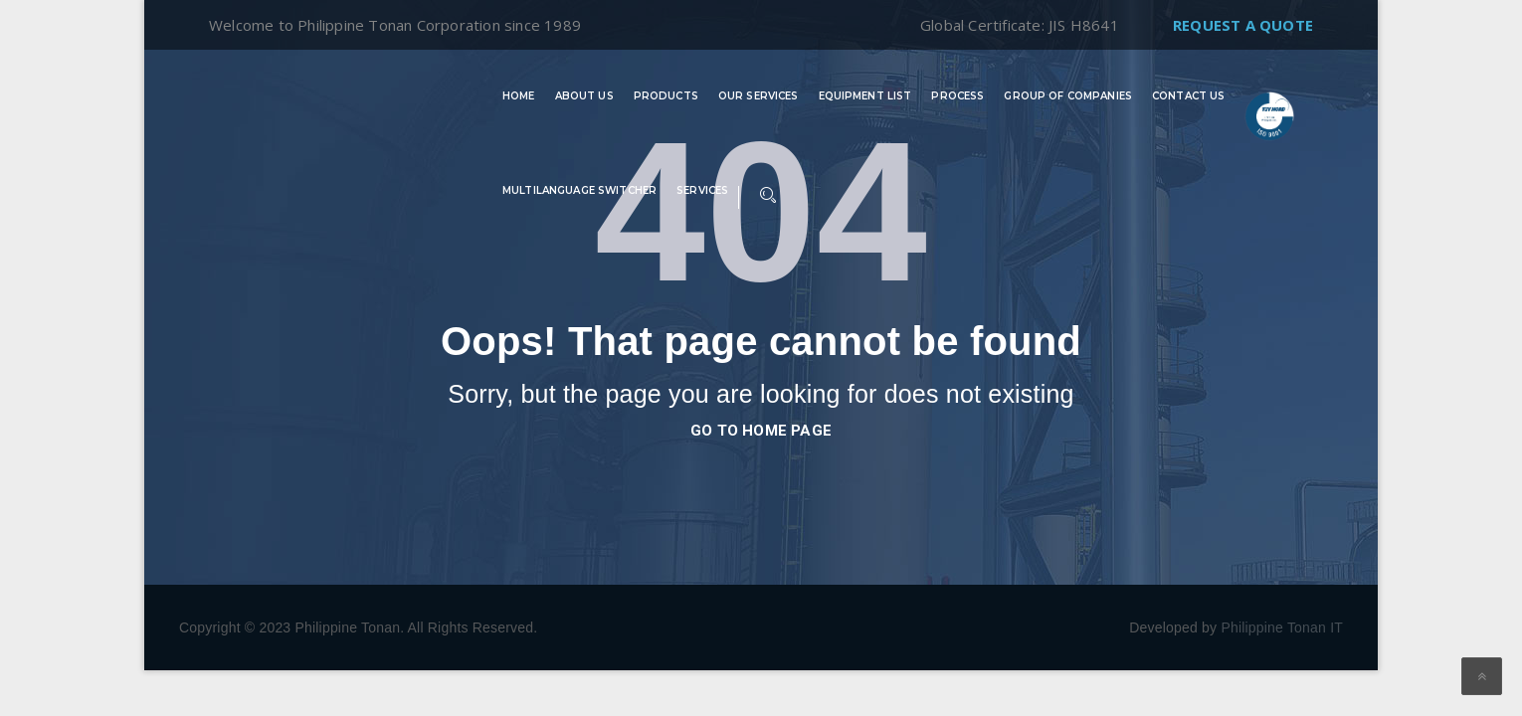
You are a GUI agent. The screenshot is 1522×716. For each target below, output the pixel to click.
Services (702, 191)
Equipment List (865, 96)
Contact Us (1188, 96)
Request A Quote (1243, 25)
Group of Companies (1068, 96)
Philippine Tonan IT (1282, 627)
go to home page (761, 431)
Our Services (758, 96)
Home (518, 96)
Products (666, 96)
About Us (584, 96)
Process (957, 96)
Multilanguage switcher (579, 191)
